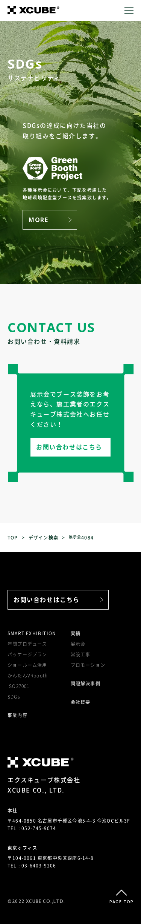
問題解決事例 (85, 683)
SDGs (14, 696)
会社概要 (81, 702)
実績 (75, 633)
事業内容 (17, 715)
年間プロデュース (27, 644)
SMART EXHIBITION (32, 633)
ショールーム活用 (27, 665)
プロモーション (88, 665)
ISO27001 (19, 686)
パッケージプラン (27, 654)
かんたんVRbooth (28, 675)
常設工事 (81, 654)
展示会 (78, 644)
